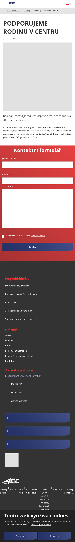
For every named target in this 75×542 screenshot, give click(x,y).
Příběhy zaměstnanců (16, 350)
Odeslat (32, 247)
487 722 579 (16, 384)
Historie (13, 489)
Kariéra (9, 345)
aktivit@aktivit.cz (19, 400)
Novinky (9, 340)
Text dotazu (9, 186)
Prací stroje (11, 302)
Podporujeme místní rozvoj (31, 491)
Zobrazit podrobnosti (41, 524)
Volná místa (21, 491)
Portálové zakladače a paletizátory (22, 294)
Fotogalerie (57, 489)
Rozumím (54, 536)
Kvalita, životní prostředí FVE (19, 356)
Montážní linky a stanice (17, 285)
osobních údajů (38, 235)
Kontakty (9, 361)
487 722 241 (16, 392)
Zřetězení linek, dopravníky (18, 310)
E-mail (6, 174)
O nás (8, 335)
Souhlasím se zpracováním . (25, 235)
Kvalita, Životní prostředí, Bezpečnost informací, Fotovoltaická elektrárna (44, 499)
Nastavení (20, 536)
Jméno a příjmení (10, 158)
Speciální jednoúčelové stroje (19, 319)
